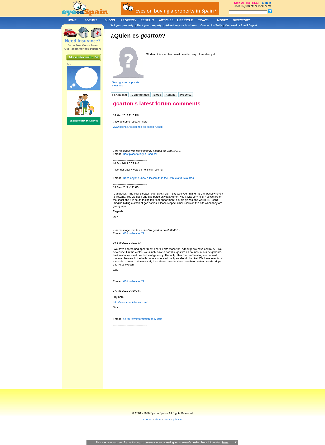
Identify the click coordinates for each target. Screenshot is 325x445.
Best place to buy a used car (140, 153)
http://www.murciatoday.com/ (130, 302)
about (158, 419)
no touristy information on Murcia (142, 318)
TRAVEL (203, 20)
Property (185, 94)
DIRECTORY (241, 20)
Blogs (157, 94)
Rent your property (149, 25)
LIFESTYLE (185, 20)
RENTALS (147, 20)
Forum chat (119, 94)
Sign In (266, 2)
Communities (140, 94)
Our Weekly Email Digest (241, 25)
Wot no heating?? (133, 233)
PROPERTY (129, 20)
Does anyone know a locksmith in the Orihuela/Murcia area (158, 178)
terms (167, 419)
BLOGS (110, 20)
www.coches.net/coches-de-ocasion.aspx (138, 126)
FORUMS (91, 20)
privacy (177, 419)
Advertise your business (181, 25)
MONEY (222, 20)
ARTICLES (166, 20)
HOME (72, 20)
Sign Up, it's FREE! (246, 2)
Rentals (170, 94)
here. (225, 442)
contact (147, 419)
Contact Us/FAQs (212, 25)
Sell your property (121, 25)
